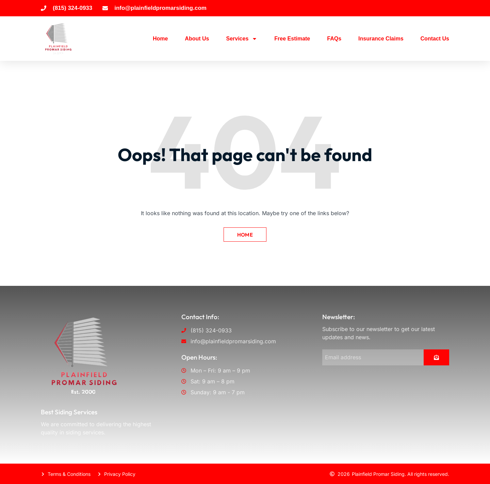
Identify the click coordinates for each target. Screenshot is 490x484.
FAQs (334, 38)
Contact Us (435, 38)
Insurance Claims (381, 38)
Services (241, 39)
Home (160, 38)
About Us (197, 38)
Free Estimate (292, 38)
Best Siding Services (69, 412)
